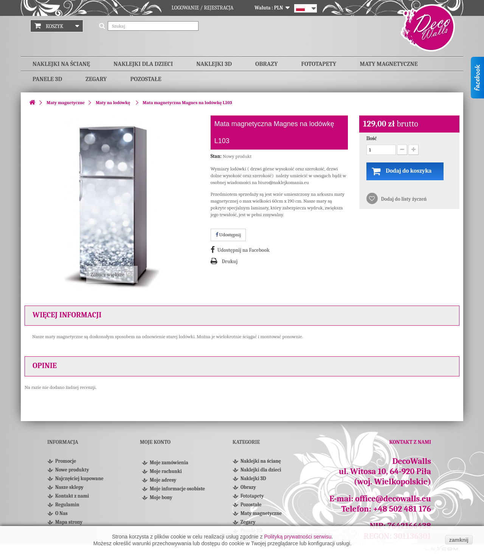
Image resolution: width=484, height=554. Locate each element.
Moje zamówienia (169, 465)
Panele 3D (47, 79)
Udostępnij (228, 234)
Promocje (65, 461)
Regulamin (67, 504)
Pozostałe (145, 79)
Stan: (216, 156)
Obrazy (266, 64)
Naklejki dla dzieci (143, 64)
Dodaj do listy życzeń (403, 199)
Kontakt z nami (72, 496)
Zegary (96, 79)
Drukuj (230, 261)
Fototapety (319, 64)
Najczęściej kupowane (79, 478)
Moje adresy (163, 482)
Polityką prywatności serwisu (297, 537)
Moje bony (161, 500)
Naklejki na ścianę (61, 64)
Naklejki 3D (214, 64)
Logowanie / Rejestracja (203, 8)
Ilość (371, 138)
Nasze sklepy (69, 487)
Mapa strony (68, 522)
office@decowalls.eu (393, 499)
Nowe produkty (72, 470)
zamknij (458, 540)
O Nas (61, 513)
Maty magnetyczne (388, 64)
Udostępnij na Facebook (243, 250)
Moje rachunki (166, 473)
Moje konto (155, 442)
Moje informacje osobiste (177, 491)
